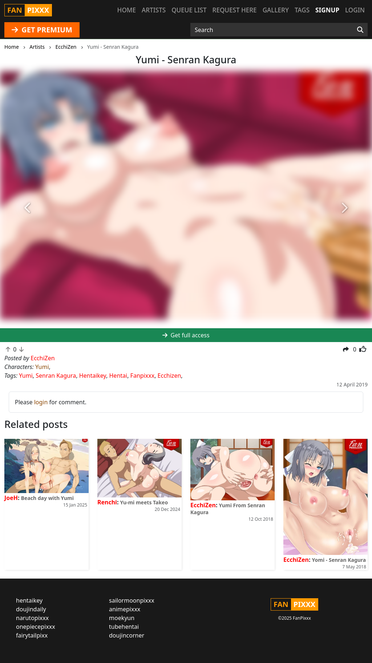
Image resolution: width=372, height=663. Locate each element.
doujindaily (31, 609)
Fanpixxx (142, 376)
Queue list (188, 10)
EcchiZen (203, 505)
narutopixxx (32, 618)
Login (355, 10)
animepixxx (124, 609)
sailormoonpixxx (131, 600)
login (41, 402)
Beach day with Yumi (47, 498)
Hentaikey (92, 376)
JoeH (11, 498)
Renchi (107, 502)
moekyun (121, 618)
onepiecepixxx (35, 627)
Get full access (185, 335)
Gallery (276, 10)
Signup (327, 10)
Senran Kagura (56, 376)
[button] (28, 208)
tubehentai (124, 627)
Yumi (42, 367)
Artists (154, 10)
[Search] (360, 30)
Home (126, 10)
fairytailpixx (32, 635)
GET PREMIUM (42, 30)
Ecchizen (169, 376)
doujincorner (126, 635)
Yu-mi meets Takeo (144, 502)
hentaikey (29, 600)
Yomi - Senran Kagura (339, 559)
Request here (235, 10)
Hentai (118, 376)
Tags (302, 10)
